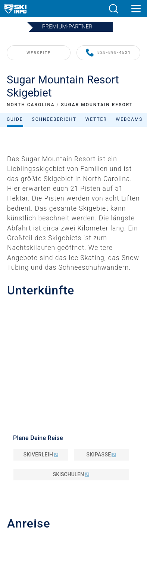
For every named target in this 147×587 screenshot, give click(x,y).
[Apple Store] (97, 544)
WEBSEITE (38, 53)
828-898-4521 (108, 53)
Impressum (73, 466)
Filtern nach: (76, 176)
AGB (73, 482)
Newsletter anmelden (73, 454)
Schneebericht (54, 119)
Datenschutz (73, 474)
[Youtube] (45, 524)
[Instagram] (86, 524)
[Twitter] (65, 524)
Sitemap (73, 490)
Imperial (91, 499)
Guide (15, 119)
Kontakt (73, 432)
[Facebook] (106, 524)
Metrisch (75, 499)
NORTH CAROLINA (31, 104)
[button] (113, 8)
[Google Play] (56, 544)
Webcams (129, 119)
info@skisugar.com (43, 301)
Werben (74, 443)
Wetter (96, 119)
